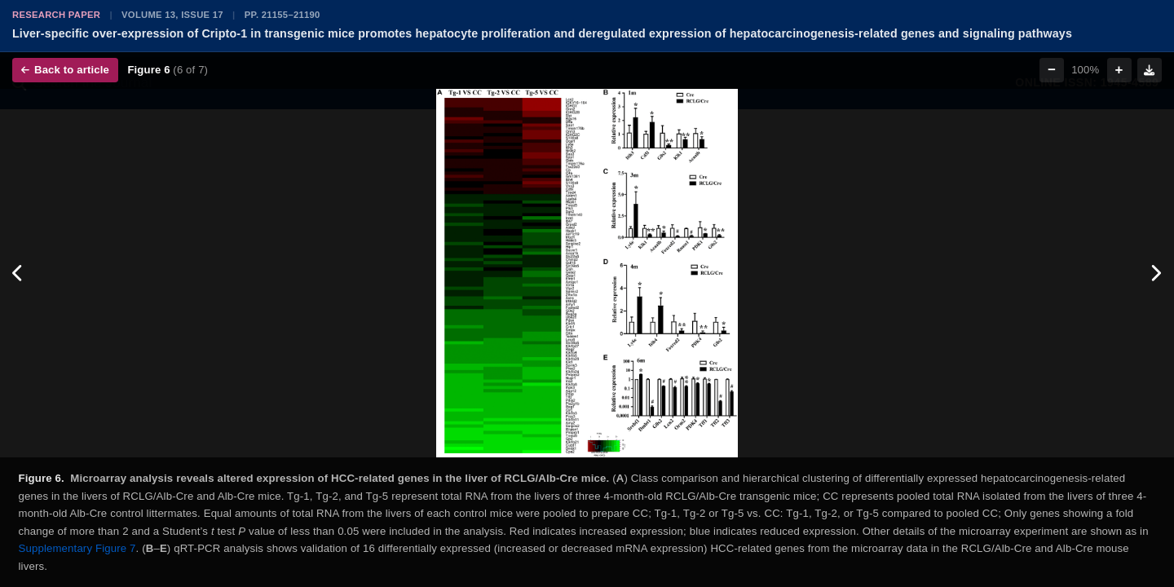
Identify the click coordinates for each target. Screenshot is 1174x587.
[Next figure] (1155, 273)
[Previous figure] (18, 273)
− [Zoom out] (1052, 69)
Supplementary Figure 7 (77, 548)
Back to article (65, 70)
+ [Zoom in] (1119, 69)
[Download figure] (1149, 70)
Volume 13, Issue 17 (172, 15)
